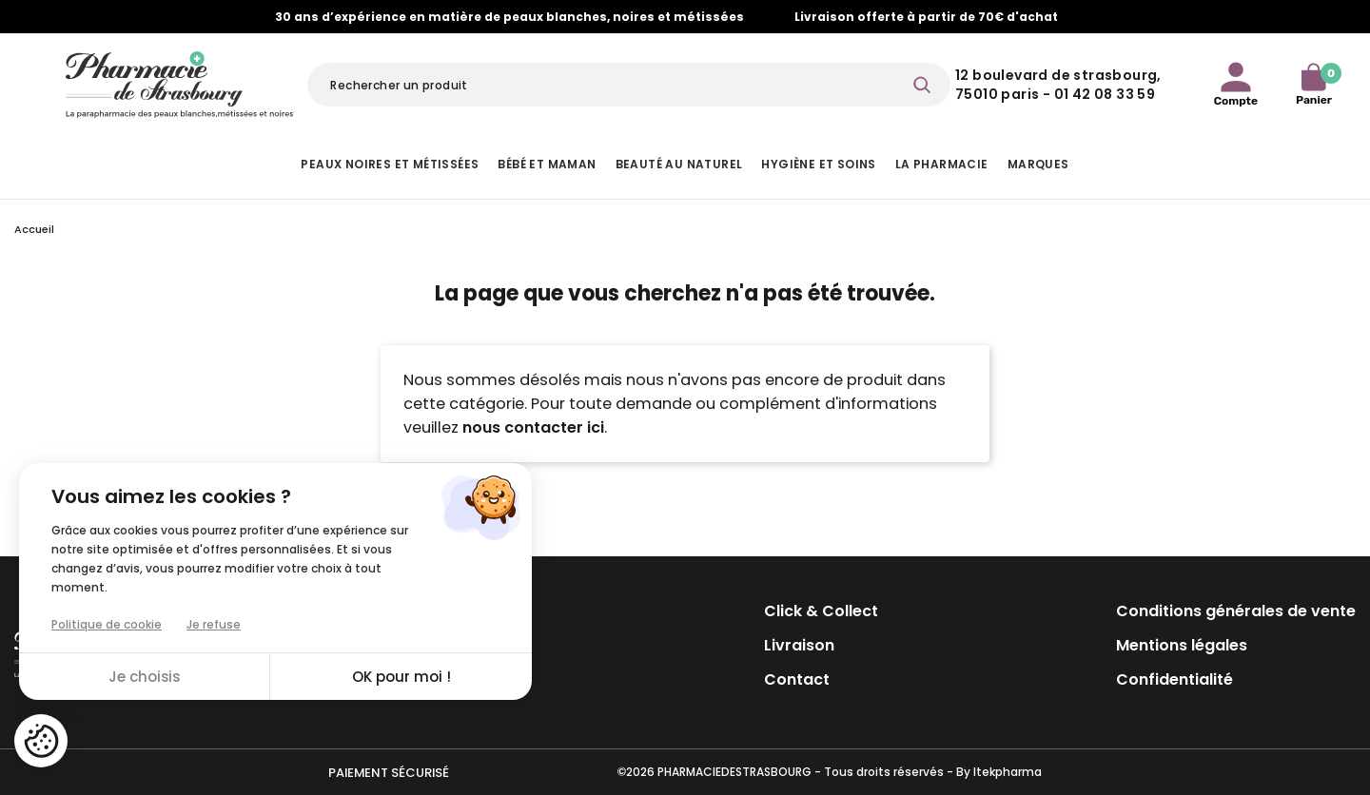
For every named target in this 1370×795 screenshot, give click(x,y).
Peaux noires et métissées (390, 164)
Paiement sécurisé (388, 772)
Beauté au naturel (679, 164)
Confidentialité (1174, 679)
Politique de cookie (106, 624)
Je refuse (213, 624)
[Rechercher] (628, 85)
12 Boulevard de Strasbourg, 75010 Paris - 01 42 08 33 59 (1058, 85)
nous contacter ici (533, 427)
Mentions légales (1181, 645)
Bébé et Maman (547, 164)
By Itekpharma (999, 772)
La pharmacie (941, 164)
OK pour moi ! (401, 677)
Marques (1038, 164)
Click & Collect (821, 611)
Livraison (799, 645)
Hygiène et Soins (818, 164)
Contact (797, 679)
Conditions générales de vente (1236, 611)
